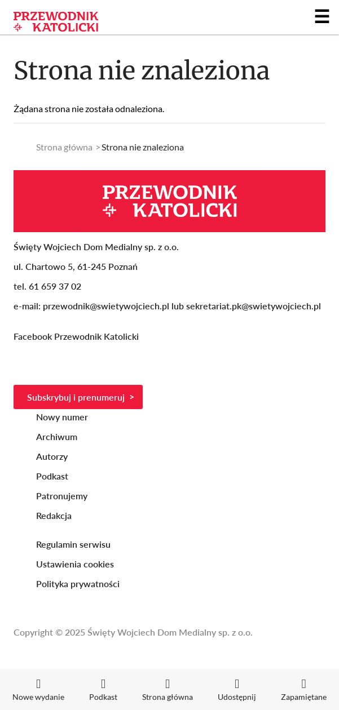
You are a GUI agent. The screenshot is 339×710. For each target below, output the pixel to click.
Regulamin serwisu (73, 544)
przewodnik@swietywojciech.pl (106, 305)
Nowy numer (62, 416)
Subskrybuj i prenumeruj (76, 397)
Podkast (52, 476)
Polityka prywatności (78, 583)
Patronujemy (61, 495)
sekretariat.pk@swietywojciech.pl (253, 305)
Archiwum (56, 436)
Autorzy (52, 456)
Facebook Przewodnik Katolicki (77, 336)
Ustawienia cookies (75, 563)
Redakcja (54, 515)
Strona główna (64, 146)
